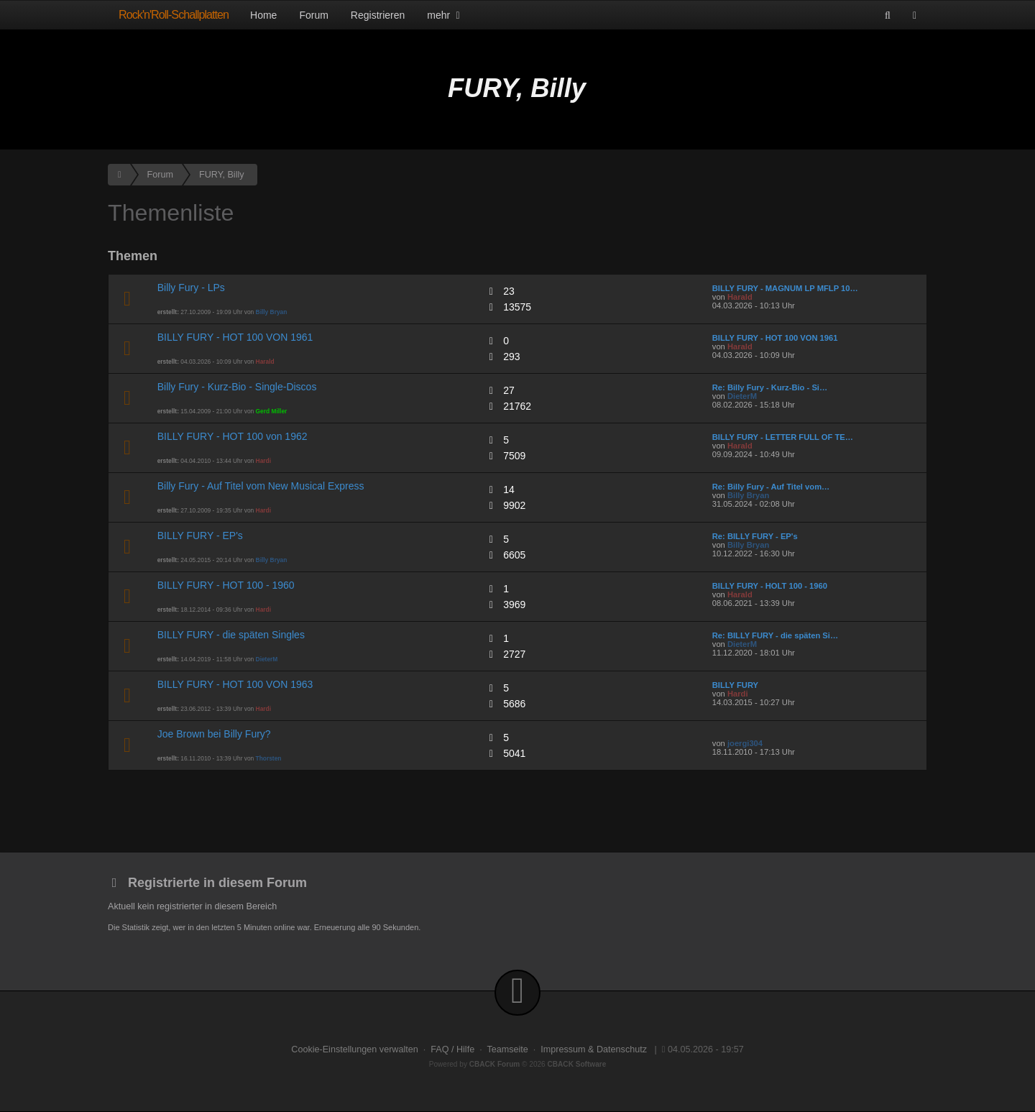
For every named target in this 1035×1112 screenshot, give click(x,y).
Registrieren (378, 15)
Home (263, 15)
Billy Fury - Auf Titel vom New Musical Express (260, 486)
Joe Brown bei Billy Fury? (214, 734)
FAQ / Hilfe (452, 1049)
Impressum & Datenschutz (593, 1049)
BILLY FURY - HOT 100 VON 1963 (235, 684)
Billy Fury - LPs (191, 287)
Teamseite (507, 1049)
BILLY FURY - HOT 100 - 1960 (226, 585)
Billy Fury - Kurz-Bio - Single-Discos (237, 386)
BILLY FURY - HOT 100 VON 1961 (235, 337)
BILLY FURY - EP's (200, 535)
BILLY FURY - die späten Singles (231, 634)
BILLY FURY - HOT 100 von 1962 (232, 436)
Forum (313, 15)
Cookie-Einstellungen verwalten (354, 1049)
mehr (445, 15)
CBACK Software (577, 1064)
